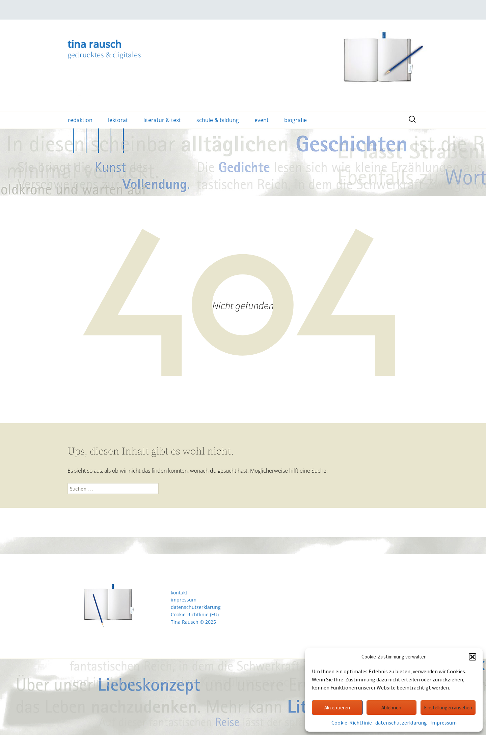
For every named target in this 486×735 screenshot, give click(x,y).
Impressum (443, 722)
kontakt (179, 593)
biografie (295, 120)
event (261, 120)
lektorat (118, 120)
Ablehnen (391, 707)
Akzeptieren (337, 707)
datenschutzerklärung (401, 722)
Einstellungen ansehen (448, 707)
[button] (472, 656)
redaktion (80, 120)
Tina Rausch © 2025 (193, 622)
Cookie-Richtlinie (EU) (195, 615)
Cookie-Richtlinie (351, 722)
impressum (183, 600)
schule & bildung (217, 120)
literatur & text (162, 120)
